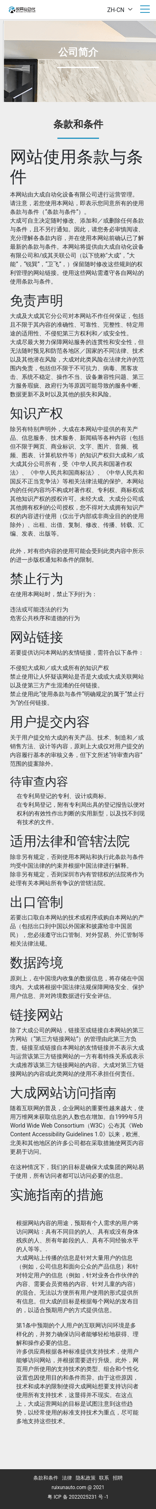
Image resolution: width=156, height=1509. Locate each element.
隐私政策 (86, 1478)
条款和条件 (45, 1478)
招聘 (118, 1478)
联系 (104, 1478)
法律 (67, 1478)
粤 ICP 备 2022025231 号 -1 (78, 1497)
